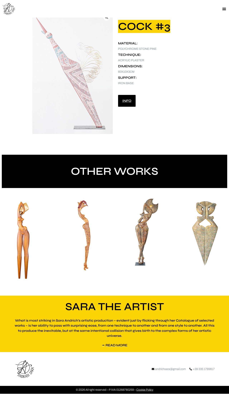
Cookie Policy (144, 397)
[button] (224, 9)
